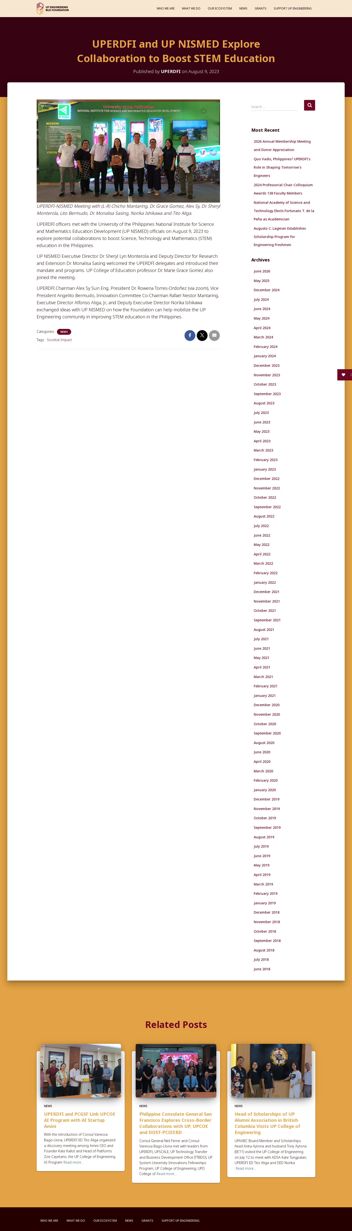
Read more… (74, 1162)
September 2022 (267, 507)
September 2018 (267, 940)
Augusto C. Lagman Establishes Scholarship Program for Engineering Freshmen (280, 236)
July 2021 (261, 639)
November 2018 (267, 921)
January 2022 (265, 582)
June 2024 (262, 308)
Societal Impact (59, 339)
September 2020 (267, 733)
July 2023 (261, 412)
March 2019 (263, 884)
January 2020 (265, 790)
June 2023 (262, 422)
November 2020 (267, 714)
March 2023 (263, 450)
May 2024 (261, 318)
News (243, 8)
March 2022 (263, 563)
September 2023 (267, 393)
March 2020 (263, 771)
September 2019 (267, 827)
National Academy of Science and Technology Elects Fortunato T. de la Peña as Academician (284, 210)
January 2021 (265, 695)
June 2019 (262, 855)
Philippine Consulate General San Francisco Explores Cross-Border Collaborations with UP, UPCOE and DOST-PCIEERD (175, 1123)
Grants (260, 8)
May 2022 (261, 544)
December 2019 (266, 799)
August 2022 (264, 516)
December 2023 (266, 365)
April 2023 (262, 441)
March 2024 (263, 337)
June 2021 (262, 648)
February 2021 (265, 686)
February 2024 (265, 346)
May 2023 (261, 431)
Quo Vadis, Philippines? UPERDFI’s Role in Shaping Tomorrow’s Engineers (282, 167)
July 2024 (261, 299)
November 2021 (267, 601)
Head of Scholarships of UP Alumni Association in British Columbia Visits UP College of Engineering (267, 1123)
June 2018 (262, 969)
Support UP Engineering (293, 8)
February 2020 (265, 780)
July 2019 (261, 846)
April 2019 (262, 874)
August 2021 (264, 629)
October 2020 (265, 724)
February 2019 (265, 893)
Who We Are (166, 8)
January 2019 (265, 903)
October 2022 (265, 497)
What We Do (191, 8)
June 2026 (262, 271)
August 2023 (264, 403)
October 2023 (265, 384)
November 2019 (267, 808)
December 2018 (266, 912)
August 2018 (264, 950)
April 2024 (262, 327)
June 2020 (262, 752)
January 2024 (265, 356)
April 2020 (262, 761)
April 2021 (262, 667)
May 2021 (261, 657)
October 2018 (265, 931)
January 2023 (265, 469)
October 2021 (265, 610)
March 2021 (263, 676)
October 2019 (265, 818)
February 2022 (265, 573)
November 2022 (267, 488)
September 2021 (267, 620)
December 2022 (266, 478)
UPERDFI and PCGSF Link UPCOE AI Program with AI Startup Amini (79, 1120)
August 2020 (264, 742)
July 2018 (261, 959)
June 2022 (262, 535)
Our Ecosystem (220, 8)
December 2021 (266, 591)
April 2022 (262, 554)
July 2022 (261, 525)
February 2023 (265, 459)
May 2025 (261, 280)
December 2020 (266, 704)
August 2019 (264, 837)
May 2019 (261, 865)
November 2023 (267, 375)
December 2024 (266, 290)
